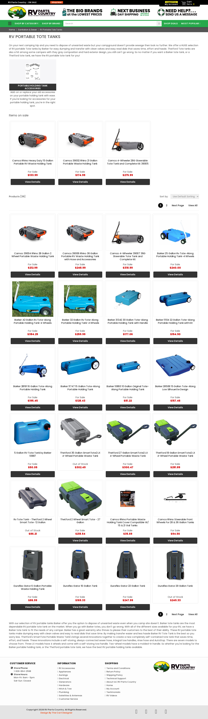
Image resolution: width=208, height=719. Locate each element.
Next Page (178, 205)
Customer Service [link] (68, 698)
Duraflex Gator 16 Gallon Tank (80, 586)
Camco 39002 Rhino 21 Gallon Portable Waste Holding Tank (80, 162)
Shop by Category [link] (22, 23)
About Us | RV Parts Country (121, 681)
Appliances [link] (65, 671)
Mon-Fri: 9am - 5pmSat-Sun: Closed (24, 679)
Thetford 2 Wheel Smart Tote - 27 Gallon (80, 521)
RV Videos (111, 695)
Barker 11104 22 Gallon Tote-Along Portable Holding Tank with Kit (175, 321)
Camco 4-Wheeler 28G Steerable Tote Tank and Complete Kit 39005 (128, 162)
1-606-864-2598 (22, 671)
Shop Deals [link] (171, 23)
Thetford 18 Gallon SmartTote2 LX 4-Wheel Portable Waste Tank (175, 454)
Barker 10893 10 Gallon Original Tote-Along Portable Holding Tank (128, 388)
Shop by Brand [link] (51, 23)
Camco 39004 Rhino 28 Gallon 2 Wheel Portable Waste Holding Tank (33, 255)
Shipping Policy (114, 675)
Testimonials (113, 692)
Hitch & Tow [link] (65, 688)
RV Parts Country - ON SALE (35, 2)
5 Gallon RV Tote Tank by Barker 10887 (32, 454)
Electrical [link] (64, 678)
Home (109, 685)
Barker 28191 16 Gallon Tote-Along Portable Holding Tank (32, 388)
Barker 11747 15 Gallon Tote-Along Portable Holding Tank (80, 388)
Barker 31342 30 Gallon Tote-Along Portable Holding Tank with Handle (128, 321)
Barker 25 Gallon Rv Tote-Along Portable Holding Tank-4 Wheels (175, 255)
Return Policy (113, 671)
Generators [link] (65, 681)
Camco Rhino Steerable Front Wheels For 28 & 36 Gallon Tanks (175, 521)
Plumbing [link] (64, 692)
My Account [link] (171, 3)
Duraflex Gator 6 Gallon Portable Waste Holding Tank (33, 587)
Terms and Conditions (118, 668)
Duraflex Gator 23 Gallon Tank (127, 586)
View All (192, 205)
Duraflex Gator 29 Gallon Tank (175, 586)
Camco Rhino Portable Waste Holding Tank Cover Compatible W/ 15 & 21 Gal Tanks (128, 522)
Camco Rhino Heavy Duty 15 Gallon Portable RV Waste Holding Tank (32, 162)
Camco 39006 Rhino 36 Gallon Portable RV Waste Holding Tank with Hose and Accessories (80, 256)
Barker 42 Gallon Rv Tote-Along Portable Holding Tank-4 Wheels (33, 321)
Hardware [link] (64, 685)
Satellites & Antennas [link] (70, 695)
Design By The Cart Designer (56, 712)
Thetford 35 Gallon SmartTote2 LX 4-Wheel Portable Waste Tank (80, 454)
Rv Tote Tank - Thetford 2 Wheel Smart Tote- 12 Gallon (33, 521)
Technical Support (116, 678)
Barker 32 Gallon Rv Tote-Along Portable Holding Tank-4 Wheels (80, 321)
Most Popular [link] (190, 23)
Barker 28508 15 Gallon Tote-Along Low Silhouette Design (175, 388)
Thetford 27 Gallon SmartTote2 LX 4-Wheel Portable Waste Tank (128, 454)
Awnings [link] (63, 675)
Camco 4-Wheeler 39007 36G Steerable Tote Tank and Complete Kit (127, 256)
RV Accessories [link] (67, 668)
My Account (112, 688)
